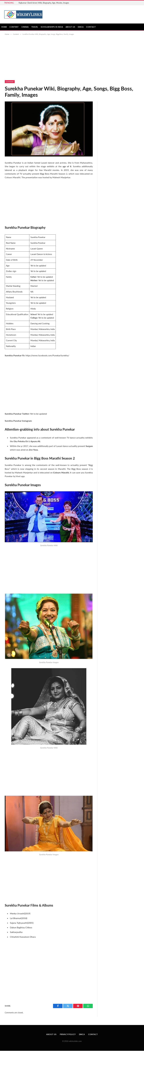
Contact (91, 27)
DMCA (81, 27)
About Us (70, 27)
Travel (34, 27)
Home (4, 27)
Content (14, 27)
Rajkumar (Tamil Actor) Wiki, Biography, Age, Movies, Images (44, 3)
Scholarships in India (52, 27)
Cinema (25, 27)
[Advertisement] (72, 60)
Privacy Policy (68, 1034)
